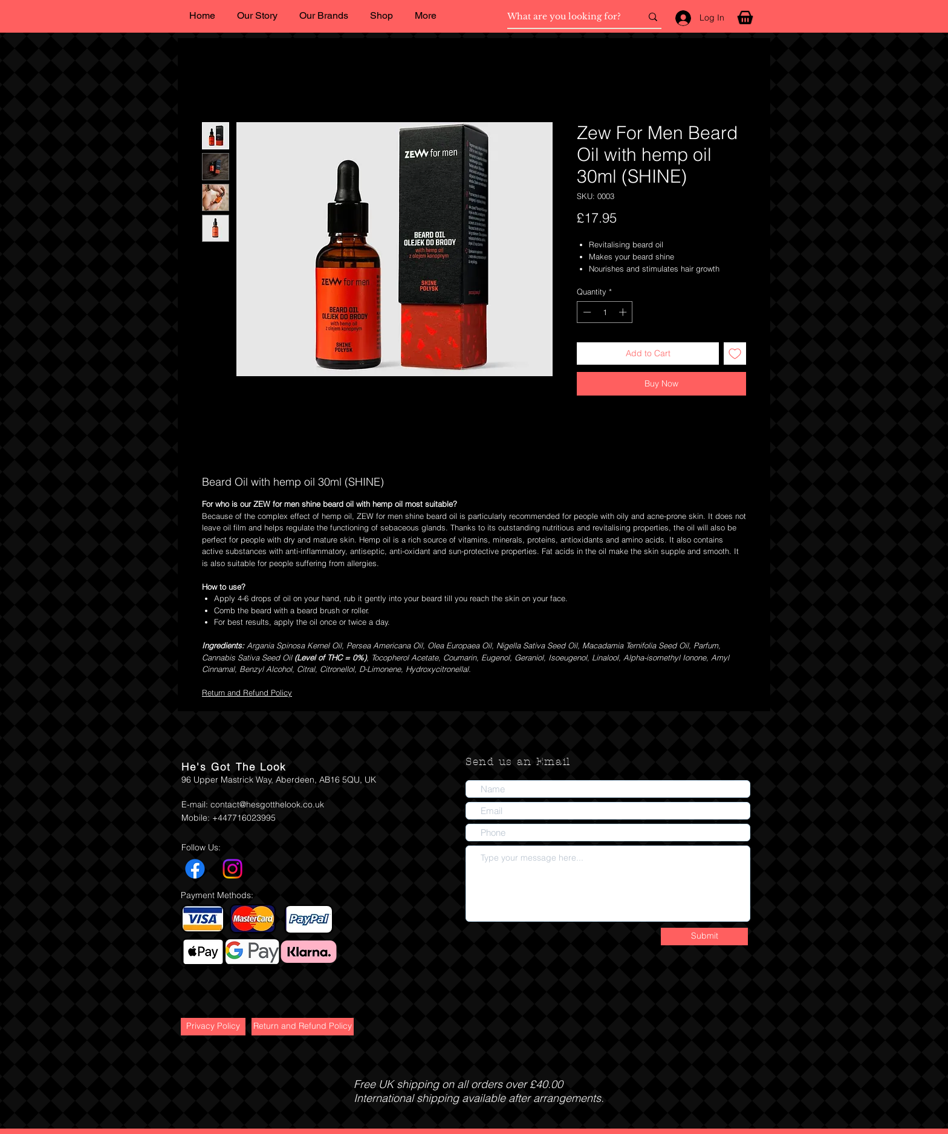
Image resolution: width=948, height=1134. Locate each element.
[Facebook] (195, 869)
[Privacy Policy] (213, 1026)
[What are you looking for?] (565, 17)
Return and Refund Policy (247, 692)
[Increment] (624, 312)
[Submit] (704, 936)
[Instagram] (232, 869)
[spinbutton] (605, 312)
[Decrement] (586, 312)
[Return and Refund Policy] (303, 1026)
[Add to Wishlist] (735, 353)
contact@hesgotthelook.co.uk (267, 804)
